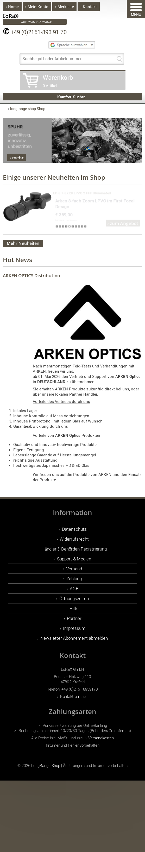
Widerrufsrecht (74, 539)
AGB (74, 588)
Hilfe (74, 608)
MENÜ (136, 10)
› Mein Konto (36, 6)
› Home (12, 6)
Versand (74, 569)
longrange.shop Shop (27, 108)
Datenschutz (74, 529)
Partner (74, 618)
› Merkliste (64, 6)
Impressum (74, 628)
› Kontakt (88, 6)
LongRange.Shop (45, 765)
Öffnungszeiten (74, 598)
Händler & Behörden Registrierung (74, 549)
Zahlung (74, 579)
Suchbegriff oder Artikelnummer (51, 59)
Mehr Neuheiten (23, 243)
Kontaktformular (74, 696)
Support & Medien (74, 559)
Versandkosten (101, 737)
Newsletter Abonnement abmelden (74, 638)
